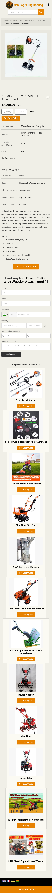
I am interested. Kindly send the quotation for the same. (26, 346)
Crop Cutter (24, 20)
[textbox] (21, 112)
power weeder (26, 694)
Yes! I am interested (26, 266)
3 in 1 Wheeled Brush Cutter (26, 483)
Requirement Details (9, 341)
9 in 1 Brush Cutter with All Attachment (26, 441)
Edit (32, 111)
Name (3, 288)
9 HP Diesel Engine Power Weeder (26, 861)
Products (13, 20)
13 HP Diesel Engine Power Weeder (26, 819)
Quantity (4, 320)
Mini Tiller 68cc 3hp (26, 525)
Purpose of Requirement (10, 331)
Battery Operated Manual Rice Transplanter (26, 651)
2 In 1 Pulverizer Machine (26, 567)
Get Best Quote (26, 406)
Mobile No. (5, 310)
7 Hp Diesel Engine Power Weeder (26, 608)
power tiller (26, 778)
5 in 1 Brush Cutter (26, 400)
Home (5, 20)
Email (3, 299)
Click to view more (8, 158)
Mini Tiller (26, 736)
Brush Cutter (36, 20)
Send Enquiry (26, 889)
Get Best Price (11, 118)
